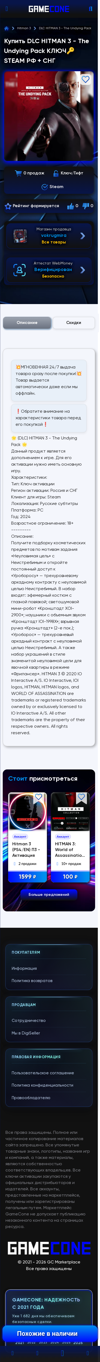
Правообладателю (31, 1098)
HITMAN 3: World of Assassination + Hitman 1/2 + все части (71, 855)
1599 (28, 877)
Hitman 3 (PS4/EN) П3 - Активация (27, 850)
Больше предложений (49, 895)
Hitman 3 (24, 28)
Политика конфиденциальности (42, 1085)
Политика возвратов (32, 981)
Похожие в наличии (47, 1333)
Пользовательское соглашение (43, 1073)
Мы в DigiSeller (26, 1033)
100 (71, 877)
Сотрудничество (29, 1021)
